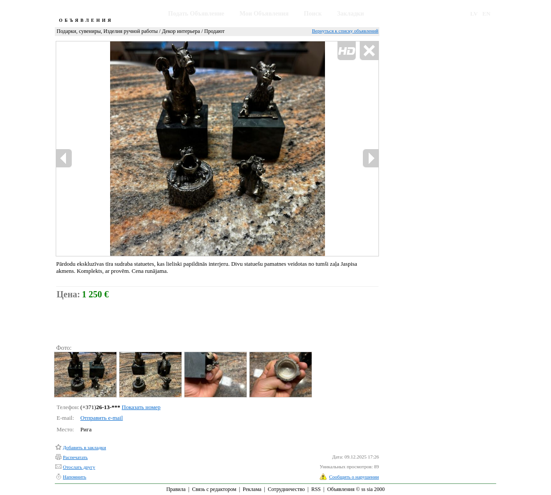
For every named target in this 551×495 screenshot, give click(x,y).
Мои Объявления (263, 13)
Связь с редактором (214, 489)
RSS (316, 489)
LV (474, 13)
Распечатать (75, 457)
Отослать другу (79, 467)
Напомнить (74, 476)
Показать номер (141, 407)
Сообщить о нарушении (354, 476)
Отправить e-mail (101, 417)
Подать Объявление (196, 13)
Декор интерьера (181, 31)
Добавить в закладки (84, 447)
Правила (175, 489)
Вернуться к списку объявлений (345, 30)
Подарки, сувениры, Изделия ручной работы (107, 31)
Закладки (350, 13)
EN (486, 13)
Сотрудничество (286, 489)
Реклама (252, 489)
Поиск (313, 13)
